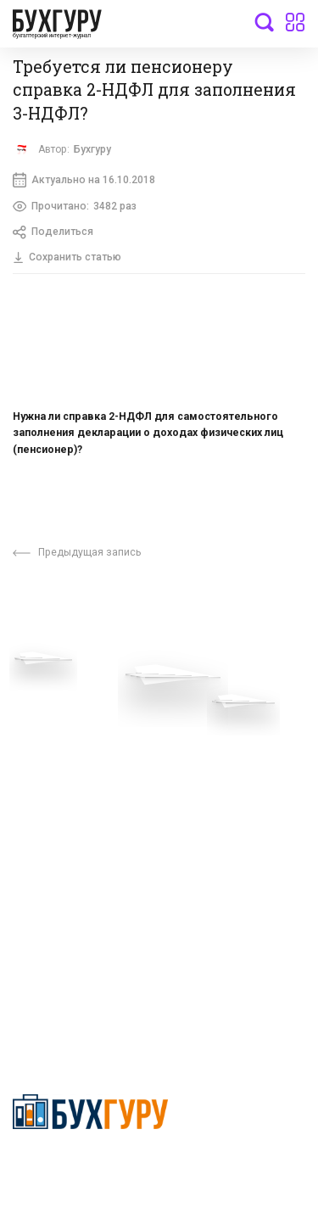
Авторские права (61, 851)
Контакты (40, 775)
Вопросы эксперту (63, 699)
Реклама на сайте (62, 824)
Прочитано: (75, 206)
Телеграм (40, 750)
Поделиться (53, 232)
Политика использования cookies (230, 793)
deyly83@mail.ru (73, 990)
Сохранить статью (67, 257)
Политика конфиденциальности (90, 1168)
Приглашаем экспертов (78, 724)
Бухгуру (92, 149)
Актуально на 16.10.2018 (84, 179)
